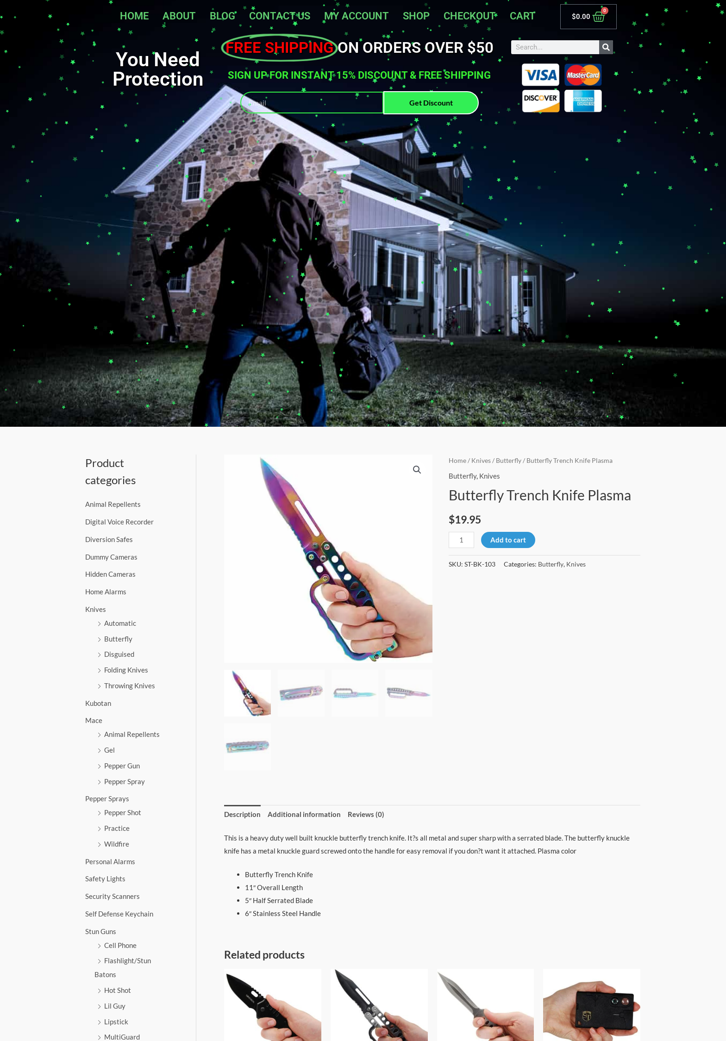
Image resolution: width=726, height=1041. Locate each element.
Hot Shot (117, 990)
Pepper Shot (122, 812)
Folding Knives (126, 670)
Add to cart (508, 540)
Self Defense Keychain (119, 914)
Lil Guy (114, 1006)
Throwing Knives (129, 685)
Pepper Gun (122, 765)
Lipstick (116, 1021)
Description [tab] (242, 814)
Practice (117, 828)
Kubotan (98, 703)
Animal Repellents (113, 504)
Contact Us (279, 16)
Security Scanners (112, 896)
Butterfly (118, 639)
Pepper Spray (124, 781)
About (179, 16)
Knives (95, 609)
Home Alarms (105, 591)
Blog (222, 16)
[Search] (606, 47)
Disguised (119, 654)
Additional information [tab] (304, 814)
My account (356, 16)
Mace (93, 720)
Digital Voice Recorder (119, 521)
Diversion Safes (109, 539)
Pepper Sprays (107, 798)
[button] (417, 469)
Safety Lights (105, 878)
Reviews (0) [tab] (366, 814)
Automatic (120, 623)
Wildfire (116, 844)
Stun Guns (100, 931)
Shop (416, 16)
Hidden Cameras (110, 574)
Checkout (470, 16)
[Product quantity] (461, 540)
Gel (109, 750)
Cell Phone (120, 945)
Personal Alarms (110, 861)
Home (134, 16)
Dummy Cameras (111, 557)
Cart (523, 16)
